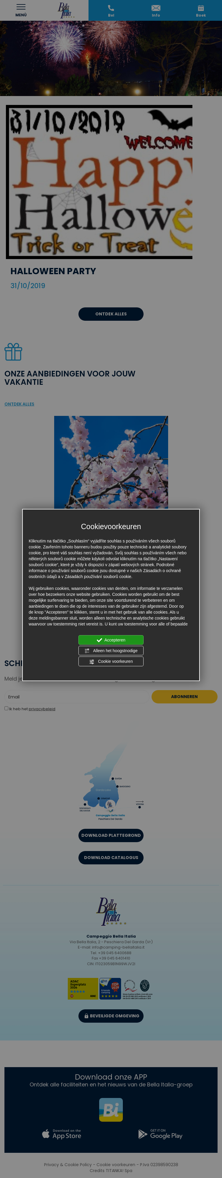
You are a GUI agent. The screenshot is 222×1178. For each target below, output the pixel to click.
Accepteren (111, 640)
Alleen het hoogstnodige (110, 651)
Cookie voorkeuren (111, 661)
